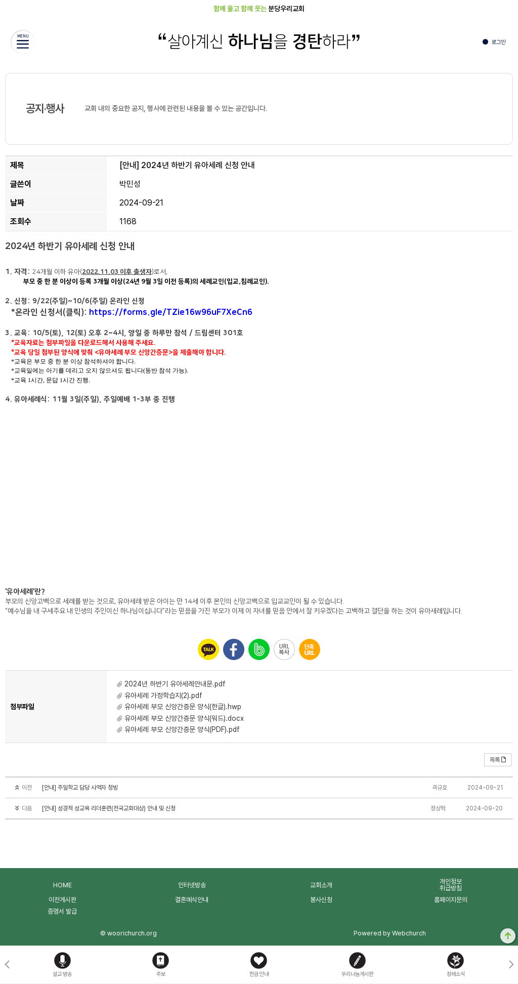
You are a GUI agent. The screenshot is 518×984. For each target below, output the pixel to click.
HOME (62, 885)
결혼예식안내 (191, 900)
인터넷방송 (192, 885)
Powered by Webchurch (390, 933)
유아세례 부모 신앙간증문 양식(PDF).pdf (182, 729)
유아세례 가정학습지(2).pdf (163, 695)
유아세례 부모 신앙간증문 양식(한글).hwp (182, 707)
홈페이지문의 (450, 900)
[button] (511, 965)
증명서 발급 (62, 911)
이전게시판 (62, 900)
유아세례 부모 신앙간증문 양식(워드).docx (184, 718)
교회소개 (321, 885)
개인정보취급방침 (451, 885)
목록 (498, 759)
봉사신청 (321, 900)
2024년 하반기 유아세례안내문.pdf (175, 684)
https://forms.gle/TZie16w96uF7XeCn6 (171, 312)
